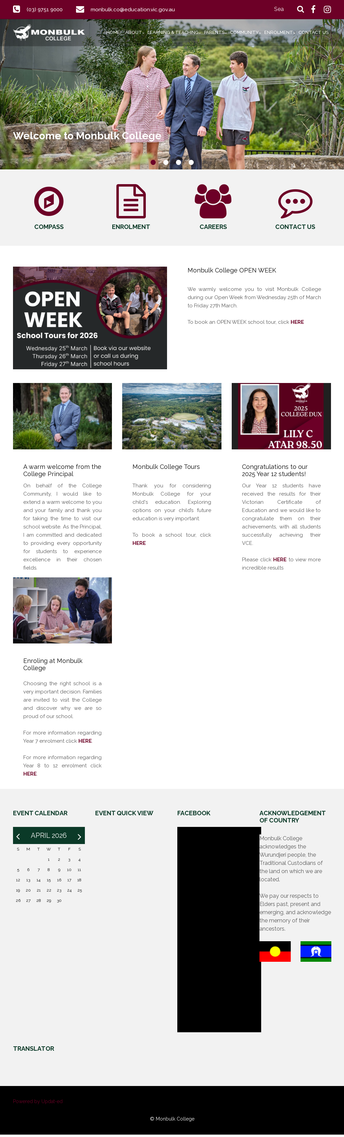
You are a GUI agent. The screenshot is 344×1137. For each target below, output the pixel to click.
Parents (214, 32)
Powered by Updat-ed (38, 1104)
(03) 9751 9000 (46, 9)
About (133, 32)
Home (113, 32)
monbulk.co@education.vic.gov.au (136, 9)
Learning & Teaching (173, 32)
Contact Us (313, 32)
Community (244, 32)
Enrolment (278, 32)
